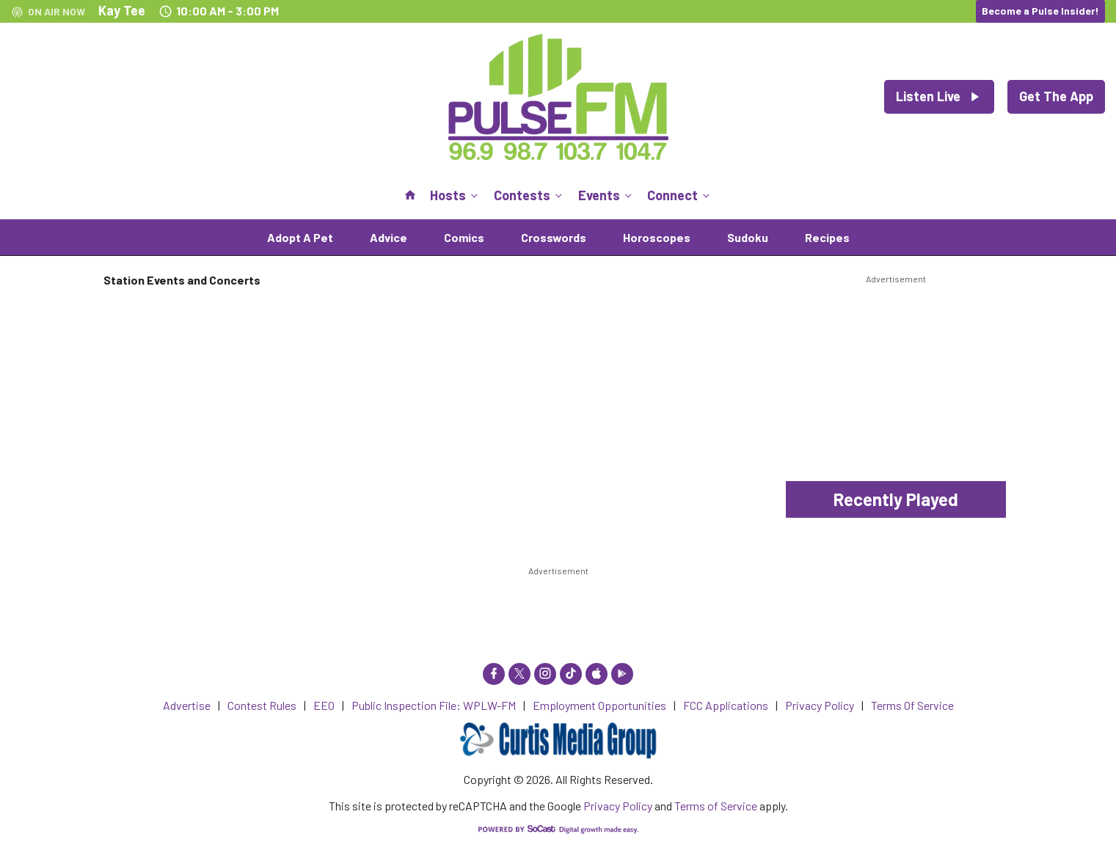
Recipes (827, 237)
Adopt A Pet (300, 237)
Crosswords (553, 237)
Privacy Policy (617, 806)
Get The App (1056, 96)
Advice (388, 237)
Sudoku (747, 237)
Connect (679, 195)
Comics (464, 237)
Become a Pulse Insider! (1040, 10)
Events (606, 195)
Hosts (455, 195)
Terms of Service (715, 806)
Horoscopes (656, 237)
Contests (529, 195)
